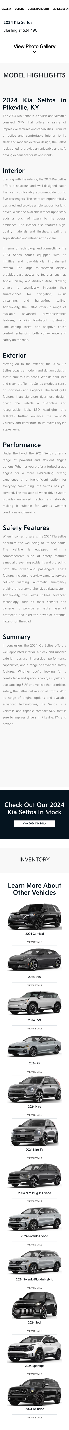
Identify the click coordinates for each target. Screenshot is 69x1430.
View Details (34, 942)
